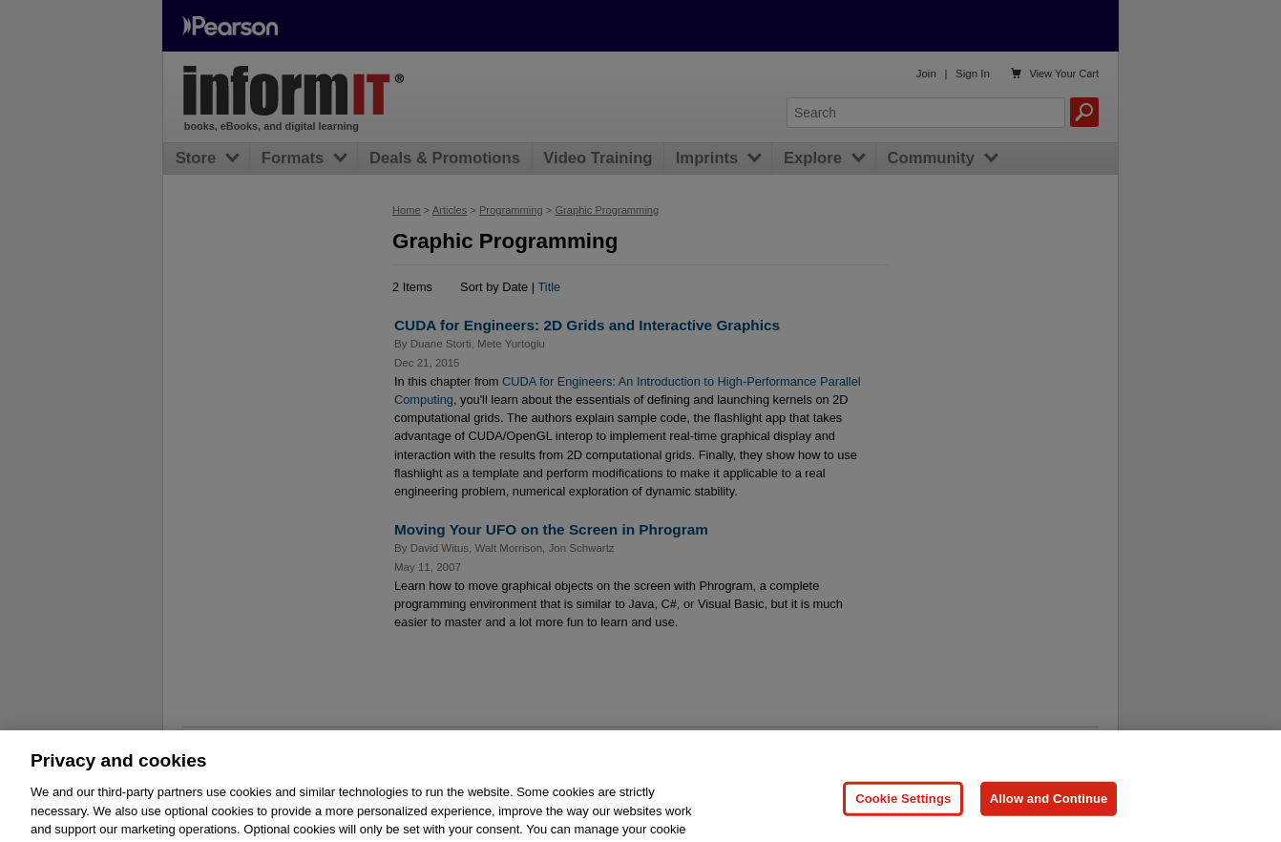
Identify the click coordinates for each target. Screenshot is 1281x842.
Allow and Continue (1049, 814)
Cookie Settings (903, 814)
